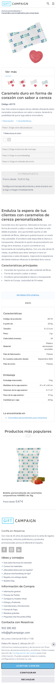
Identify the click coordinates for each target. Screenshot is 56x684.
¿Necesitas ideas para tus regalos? (18, 570)
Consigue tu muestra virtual (15, 598)
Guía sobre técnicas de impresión (18, 563)
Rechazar (28, 679)
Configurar (28, 672)
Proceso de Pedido (12, 595)
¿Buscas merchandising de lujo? (17, 573)
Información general (12, 591)
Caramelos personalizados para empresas (20, 13)
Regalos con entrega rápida (15, 577)
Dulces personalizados (10, 11)
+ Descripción (7, 121)
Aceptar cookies (27, 666)
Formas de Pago (10, 609)
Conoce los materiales (13, 566)
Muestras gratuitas (11, 613)
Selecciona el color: (12, 133)
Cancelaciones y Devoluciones (16, 606)
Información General (28, 295)
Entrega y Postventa (12, 602)
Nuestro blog (9, 581)
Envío (28, 303)
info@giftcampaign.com (15, 632)
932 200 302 (8, 628)
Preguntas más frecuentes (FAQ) (17, 616)
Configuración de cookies (24, 653)
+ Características (23, 121)
